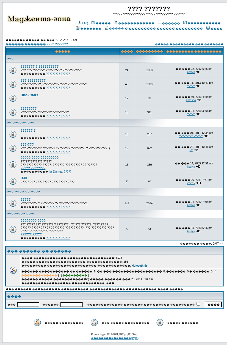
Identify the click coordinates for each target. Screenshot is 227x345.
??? (10, 59)
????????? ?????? (58, 73)
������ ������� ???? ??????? (37, 44)
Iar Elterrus (55, 171)
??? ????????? (33, 80)
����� (101, 23)
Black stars (29, 95)
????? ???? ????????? (40, 158)
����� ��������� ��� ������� (189, 44)
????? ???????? (33, 168)
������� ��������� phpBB (115, 338)
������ (169, 23)
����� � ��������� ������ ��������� (154, 28)
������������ (134, 23)
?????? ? (28, 131)
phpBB (106, 334)
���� (214, 28)
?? (191, 150)
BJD (24, 178)
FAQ (83, 23)
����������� (202, 23)
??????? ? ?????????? (40, 66)
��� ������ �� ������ (39, 251)
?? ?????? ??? (20, 123)
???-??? (27, 145)
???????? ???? (21, 214)
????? (191, 86)
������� (88, 28)
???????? (29, 109)
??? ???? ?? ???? (23, 192)
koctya (191, 72)
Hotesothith (139, 265)
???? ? (191, 183)
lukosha (191, 100)
